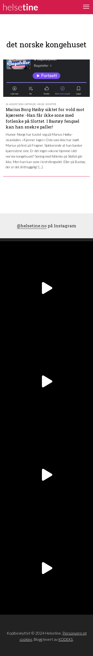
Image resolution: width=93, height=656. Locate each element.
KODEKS (65, 639)
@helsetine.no (32, 226)
